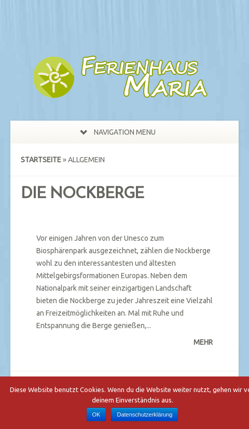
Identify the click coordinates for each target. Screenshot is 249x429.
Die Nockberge (82, 194)
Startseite (41, 159)
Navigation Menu (118, 132)
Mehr (203, 342)
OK (96, 414)
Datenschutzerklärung (144, 414)
